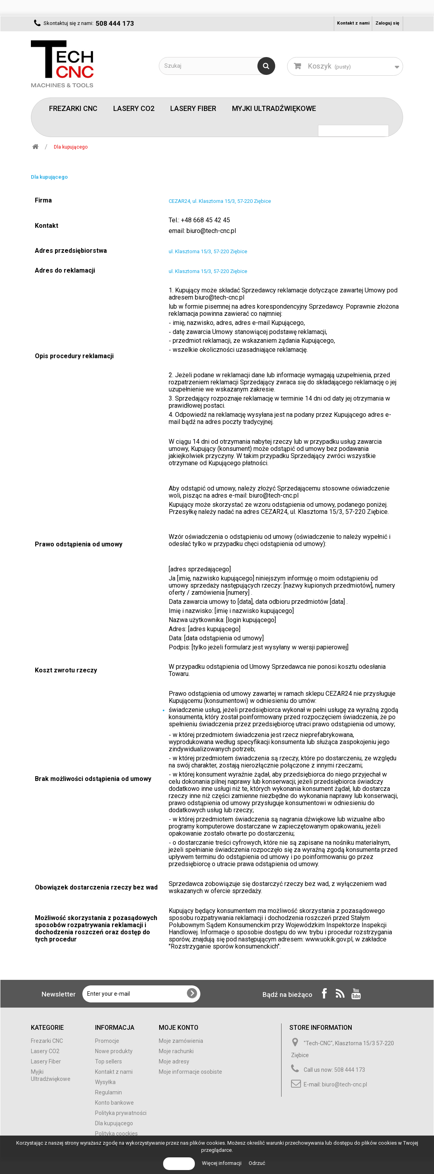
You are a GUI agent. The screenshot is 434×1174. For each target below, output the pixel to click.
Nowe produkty (114, 1051)
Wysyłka (105, 1082)
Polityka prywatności (121, 1113)
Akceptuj (179, 1163)
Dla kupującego (114, 1123)
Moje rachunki (176, 1051)
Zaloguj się (385, 23)
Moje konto (178, 1027)
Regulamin (108, 1092)
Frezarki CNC (73, 108)
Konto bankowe (114, 1103)
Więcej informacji (222, 1163)
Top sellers (108, 1061)
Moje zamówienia (181, 1041)
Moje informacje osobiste (190, 1072)
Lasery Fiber (193, 108)
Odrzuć (257, 1163)
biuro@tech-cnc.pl (344, 1084)
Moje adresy (174, 1061)
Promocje (107, 1041)
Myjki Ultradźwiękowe (274, 108)
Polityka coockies (116, 1133)
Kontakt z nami (345, 23)
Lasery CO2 (133, 108)
